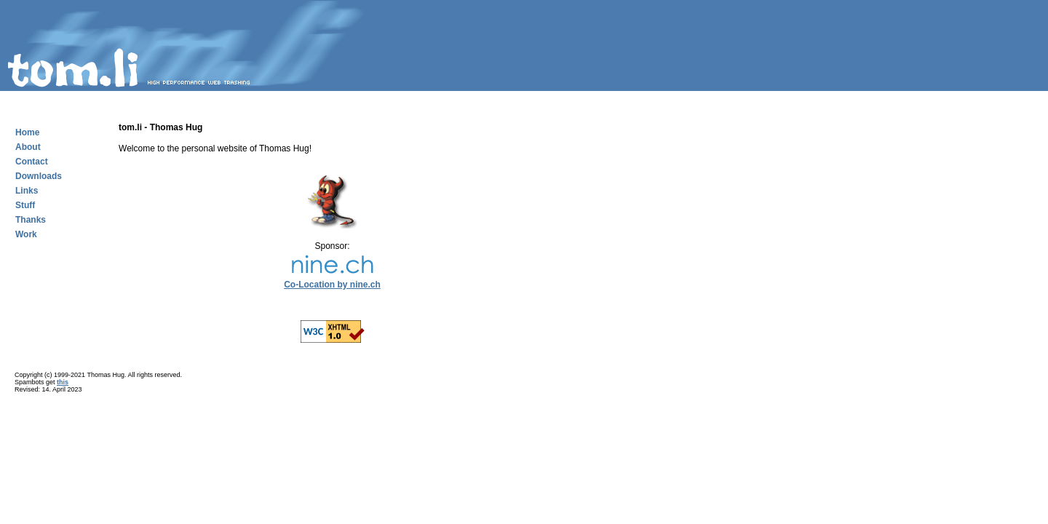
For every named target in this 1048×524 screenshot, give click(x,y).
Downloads (38, 176)
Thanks (30, 220)
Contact (31, 161)
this (62, 382)
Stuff (25, 205)
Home (27, 132)
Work (26, 234)
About (28, 147)
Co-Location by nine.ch (332, 284)
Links (26, 191)
